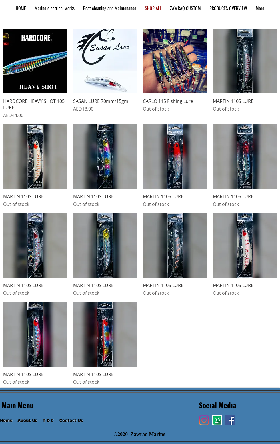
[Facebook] (230, 420)
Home (6, 420)
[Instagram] (204, 420)
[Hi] (217, 420)
